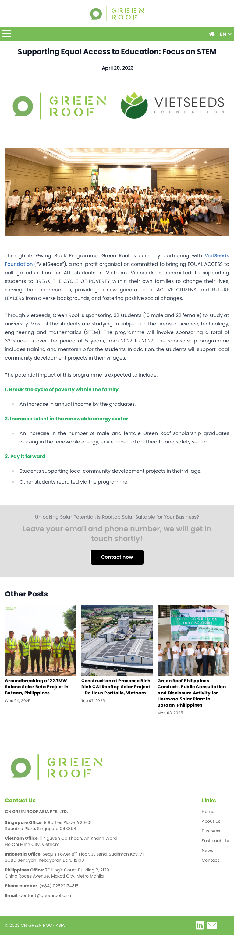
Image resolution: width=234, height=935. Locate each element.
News (207, 850)
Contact (210, 860)
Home (208, 811)
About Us (211, 821)
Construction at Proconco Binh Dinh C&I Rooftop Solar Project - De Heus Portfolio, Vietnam (116, 687)
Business (211, 831)
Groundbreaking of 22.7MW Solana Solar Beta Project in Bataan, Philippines (37, 687)
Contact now (117, 557)
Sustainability (215, 841)
